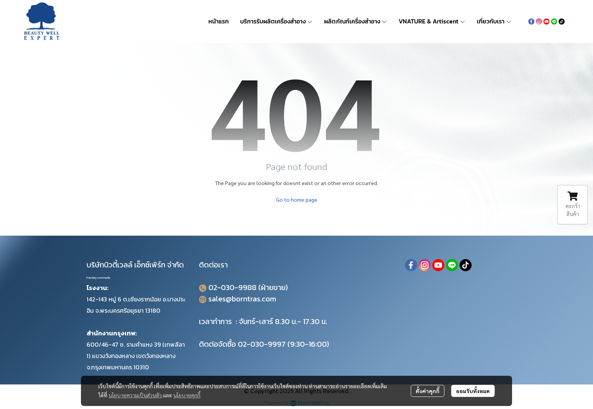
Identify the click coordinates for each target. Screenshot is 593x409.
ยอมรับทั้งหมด (473, 390)
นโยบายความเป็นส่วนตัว (135, 395)
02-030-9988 (232, 287)
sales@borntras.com (242, 298)
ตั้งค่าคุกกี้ (427, 390)
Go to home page (296, 199)
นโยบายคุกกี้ (186, 395)
